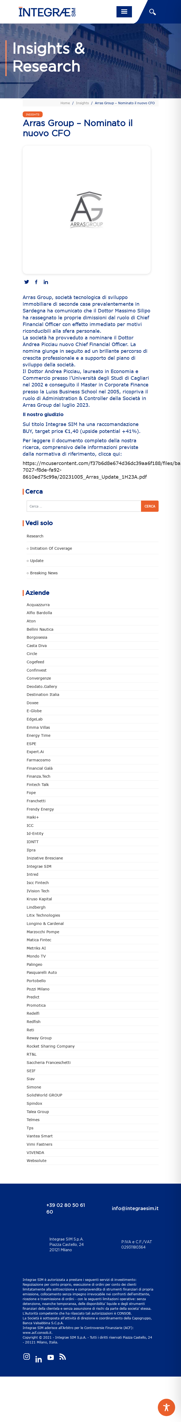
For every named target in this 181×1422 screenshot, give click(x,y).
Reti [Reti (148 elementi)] (30, 1030)
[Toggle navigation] (124, 11)
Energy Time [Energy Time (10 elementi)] (38, 735)
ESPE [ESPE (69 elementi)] (31, 743)
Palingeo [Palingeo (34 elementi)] (34, 964)
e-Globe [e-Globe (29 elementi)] (34, 710)
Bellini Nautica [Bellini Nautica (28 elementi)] (40, 629)
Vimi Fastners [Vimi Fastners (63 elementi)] (39, 1144)
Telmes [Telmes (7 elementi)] (33, 1119)
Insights (82, 103)
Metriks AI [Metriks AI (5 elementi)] (36, 948)
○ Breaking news (42, 573)
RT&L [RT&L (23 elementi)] (32, 1054)
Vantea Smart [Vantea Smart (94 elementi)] (40, 1136)
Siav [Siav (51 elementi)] (31, 1078)
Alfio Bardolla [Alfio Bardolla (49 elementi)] (39, 612)
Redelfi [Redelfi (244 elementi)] (33, 1013)
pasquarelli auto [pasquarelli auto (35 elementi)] (42, 972)
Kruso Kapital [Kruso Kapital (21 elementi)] (39, 899)
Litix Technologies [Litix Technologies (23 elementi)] (43, 915)
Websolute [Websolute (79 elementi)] (36, 1160)
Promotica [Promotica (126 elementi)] (36, 1005)
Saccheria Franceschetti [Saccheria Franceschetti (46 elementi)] (49, 1062)
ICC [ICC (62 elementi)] (30, 825)
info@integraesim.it (135, 1208)
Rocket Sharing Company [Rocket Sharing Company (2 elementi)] (51, 1046)
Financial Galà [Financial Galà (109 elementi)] (40, 768)
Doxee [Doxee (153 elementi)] (32, 702)
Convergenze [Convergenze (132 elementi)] (39, 678)
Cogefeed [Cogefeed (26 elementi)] (35, 662)
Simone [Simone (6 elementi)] (34, 1087)
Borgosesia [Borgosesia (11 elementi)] (37, 637)
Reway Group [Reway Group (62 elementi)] (39, 1038)
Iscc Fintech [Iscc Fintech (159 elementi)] (38, 882)
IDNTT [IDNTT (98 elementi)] (33, 841)
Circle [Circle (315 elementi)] (32, 653)
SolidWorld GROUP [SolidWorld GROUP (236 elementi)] (44, 1095)
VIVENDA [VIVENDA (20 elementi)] (35, 1152)
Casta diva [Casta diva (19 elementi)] (37, 645)
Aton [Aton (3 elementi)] (31, 621)
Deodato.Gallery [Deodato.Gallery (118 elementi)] (42, 686)
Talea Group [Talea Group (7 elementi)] (38, 1111)
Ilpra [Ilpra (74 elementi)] (31, 850)
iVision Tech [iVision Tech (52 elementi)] (38, 891)
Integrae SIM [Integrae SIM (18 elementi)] (39, 866)
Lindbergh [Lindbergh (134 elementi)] (36, 907)
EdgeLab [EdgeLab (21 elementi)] (35, 719)
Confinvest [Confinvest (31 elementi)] (37, 670)
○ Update (35, 560)
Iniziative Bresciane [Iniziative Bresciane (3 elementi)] (45, 858)
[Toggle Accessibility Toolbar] (166, 1407)
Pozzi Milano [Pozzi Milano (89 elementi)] (38, 989)
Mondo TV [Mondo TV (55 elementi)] (36, 956)
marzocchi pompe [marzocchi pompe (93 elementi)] (43, 931)
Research (35, 536)
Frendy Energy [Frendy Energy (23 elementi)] (40, 809)
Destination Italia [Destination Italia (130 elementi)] (43, 694)
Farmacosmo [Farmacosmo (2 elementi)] (39, 760)
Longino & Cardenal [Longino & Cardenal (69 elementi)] (45, 923)
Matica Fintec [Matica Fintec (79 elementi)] (39, 939)
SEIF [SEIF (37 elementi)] (31, 1070)
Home (65, 103)
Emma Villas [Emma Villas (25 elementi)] (38, 727)
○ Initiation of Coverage (49, 548)
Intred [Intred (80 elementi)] (32, 874)
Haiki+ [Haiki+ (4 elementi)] (33, 817)
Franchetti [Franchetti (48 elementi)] (36, 801)
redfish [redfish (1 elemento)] (34, 1021)
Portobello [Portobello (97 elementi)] (36, 980)
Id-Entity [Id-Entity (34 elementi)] (35, 833)
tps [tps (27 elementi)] (30, 1128)
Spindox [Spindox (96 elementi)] (34, 1103)
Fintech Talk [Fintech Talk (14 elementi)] (38, 784)
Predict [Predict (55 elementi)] (33, 997)
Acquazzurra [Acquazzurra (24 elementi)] (38, 604)
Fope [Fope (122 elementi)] (31, 792)
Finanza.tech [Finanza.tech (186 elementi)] (38, 776)
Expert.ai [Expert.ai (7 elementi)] (35, 751)
